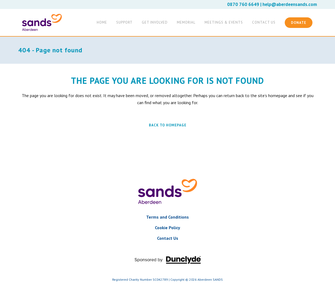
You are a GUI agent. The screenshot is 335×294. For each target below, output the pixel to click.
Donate (298, 22)
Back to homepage (167, 125)
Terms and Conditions (167, 217)
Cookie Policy (167, 227)
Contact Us (167, 238)
